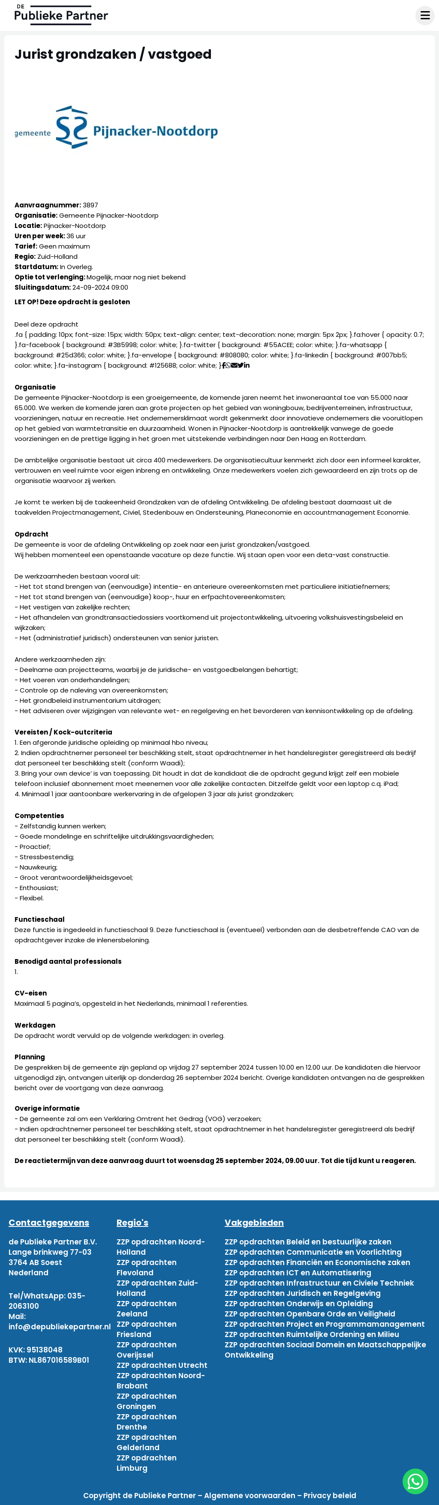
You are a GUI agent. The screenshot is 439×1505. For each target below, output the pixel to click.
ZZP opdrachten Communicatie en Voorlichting (313, 1252)
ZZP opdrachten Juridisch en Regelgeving (303, 1293)
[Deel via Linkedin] (248, 365)
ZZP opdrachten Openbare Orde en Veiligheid (310, 1314)
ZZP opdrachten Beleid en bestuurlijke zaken (308, 1242)
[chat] (415, 1481)
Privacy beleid (330, 1495)
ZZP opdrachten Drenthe (147, 1422)
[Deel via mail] (234, 365)
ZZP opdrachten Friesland (147, 1329)
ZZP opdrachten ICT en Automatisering (298, 1273)
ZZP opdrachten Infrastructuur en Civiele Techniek (319, 1283)
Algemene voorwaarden (249, 1495)
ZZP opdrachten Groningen (147, 1401)
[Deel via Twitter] (241, 365)
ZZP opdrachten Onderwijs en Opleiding (299, 1303)
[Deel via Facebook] (224, 365)
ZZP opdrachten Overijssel (147, 1350)
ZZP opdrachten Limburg (147, 1463)
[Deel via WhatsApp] (228, 365)
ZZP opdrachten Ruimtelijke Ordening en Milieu (312, 1334)
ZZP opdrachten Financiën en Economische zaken (317, 1262)
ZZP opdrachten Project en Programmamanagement (325, 1324)
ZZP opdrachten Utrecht (162, 1365)
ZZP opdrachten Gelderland (147, 1442)
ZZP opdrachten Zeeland (147, 1308)
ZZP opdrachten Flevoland (147, 1267)
